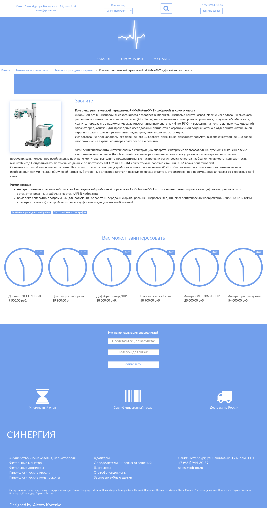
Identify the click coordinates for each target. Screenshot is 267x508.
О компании (132, 59)
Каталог (104, 59)
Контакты (161, 59)
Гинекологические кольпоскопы (34, 477)
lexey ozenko (47, 505)
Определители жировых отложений (123, 463)
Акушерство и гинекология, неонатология (42, 458)
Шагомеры (102, 468)
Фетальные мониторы (26, 463)
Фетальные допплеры (26, 468)
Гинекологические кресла (29, 472)
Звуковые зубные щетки (113, 477)
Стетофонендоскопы (110, 472)
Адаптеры (102, 458)
